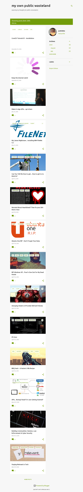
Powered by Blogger (41, 485)
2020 (50, 45)
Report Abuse (53, 68)
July (52, 51)
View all (14, 23)
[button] (43, 53)
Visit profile (61, 33)
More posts (28, 479)
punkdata (61, 31)
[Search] (72, 6)
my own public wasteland (31, 5)
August (53, 48)
